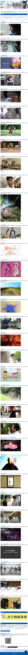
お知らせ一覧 (19, 650)
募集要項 (7, 650)
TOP (3, 650)
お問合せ (24, 650)
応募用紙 (11, 650)
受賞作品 (15, 650)
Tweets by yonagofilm (4, 647)
